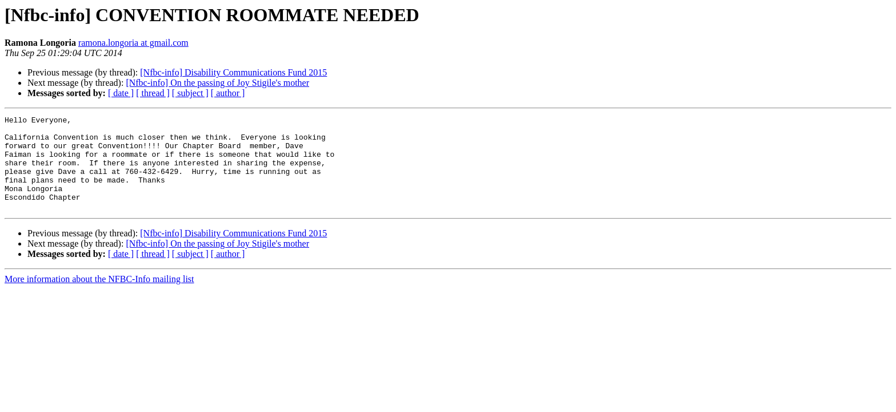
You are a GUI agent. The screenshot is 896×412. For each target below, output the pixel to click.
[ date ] (121, 93)
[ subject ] (190, 93)
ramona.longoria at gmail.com (133, 42)
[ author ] (228, 93)
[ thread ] (153, 93)
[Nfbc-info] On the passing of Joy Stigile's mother (217, 83)
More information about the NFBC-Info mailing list (99, 298)
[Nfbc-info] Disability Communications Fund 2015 (233, 72)
